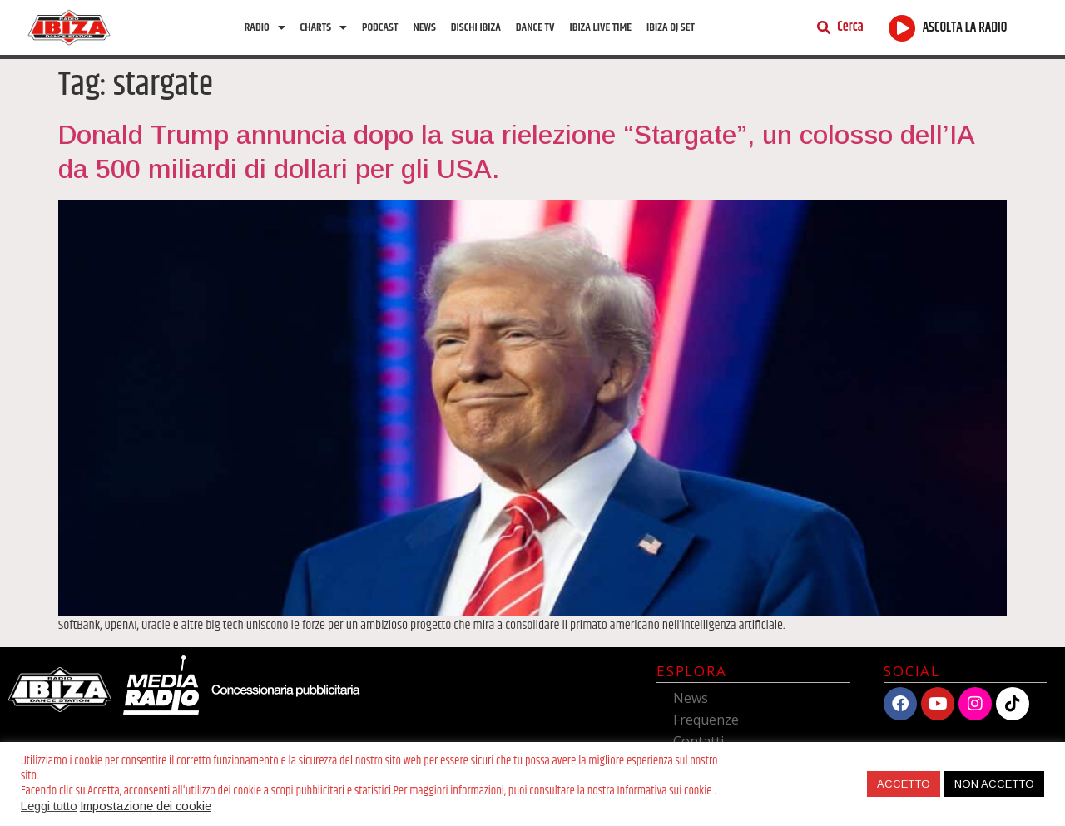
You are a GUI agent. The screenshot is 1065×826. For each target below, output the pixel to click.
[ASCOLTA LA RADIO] (902, 28)
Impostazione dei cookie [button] (145, 806)
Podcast (380, 27)
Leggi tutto (49, 806)
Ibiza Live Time (600, 27)
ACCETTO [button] (903, 784)
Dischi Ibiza (476, 27)
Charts (323, 27)
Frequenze (706, 719)
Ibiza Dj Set (670, 27)
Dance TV (535, 27)
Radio (265, 27)
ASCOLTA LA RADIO (965, 27)
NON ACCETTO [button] (994, 784)
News (424, 27)
